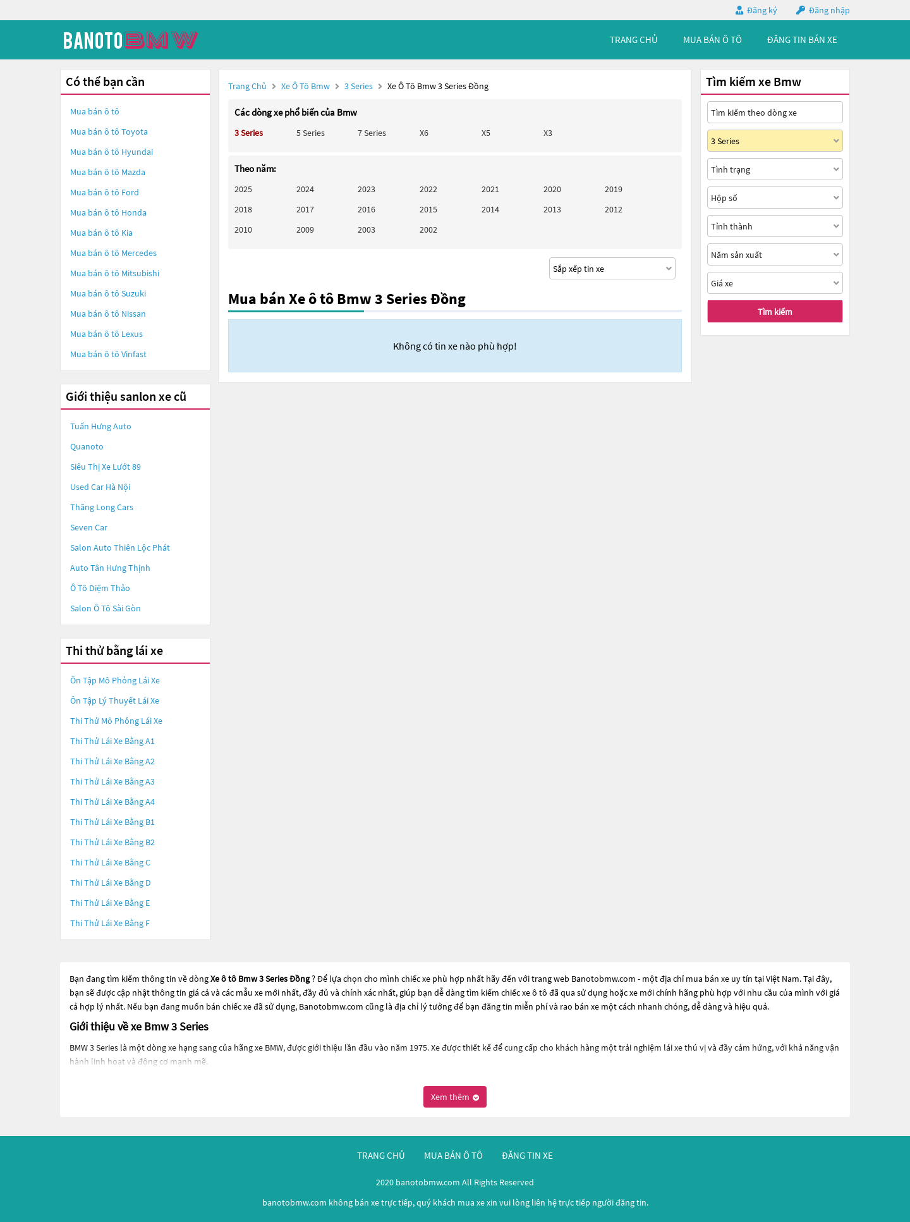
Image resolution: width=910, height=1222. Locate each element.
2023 (366, 189)
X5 (486, 132)
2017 (305, 209)
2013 (552, 209)
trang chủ (634, 40)
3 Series (359, 86)
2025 (243, 189)
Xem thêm (455, 1097)
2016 (366, 209)
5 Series (310, 132)
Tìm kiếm (775, 311)
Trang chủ (247, 86)
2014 (490, 209)
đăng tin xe (527, 1155)
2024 (305, 189)
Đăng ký (762, 10)
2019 (613, 189)
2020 (552, 189)
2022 (428, 189)
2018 (243, 209)
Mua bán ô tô (94, 111)
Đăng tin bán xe (802, 40)
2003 (366, 229)
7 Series (372, 132)
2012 (613, 209)
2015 (428, 209)
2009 (305, 229)
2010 (243, 229)
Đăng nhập (829, 10)
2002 (428, 229)
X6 (424, 132)
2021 (490, 189)
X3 (547, 132)
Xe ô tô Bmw (305, 86)
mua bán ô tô (712, 40)
